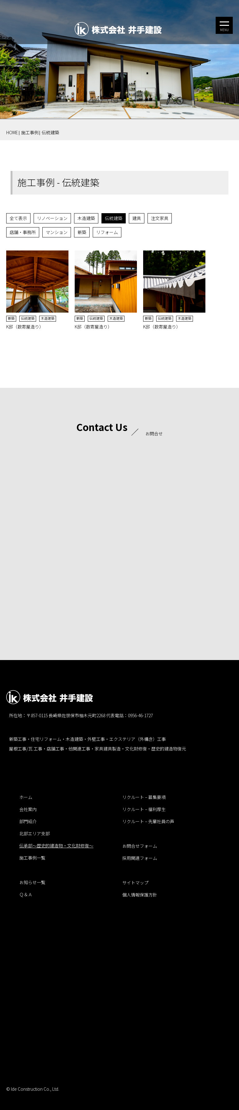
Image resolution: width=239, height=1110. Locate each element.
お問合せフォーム (139, 846)
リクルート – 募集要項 (144, 797)
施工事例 (30, 132)
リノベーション (52, 218)
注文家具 (159, 218)
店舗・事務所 (23, 232)
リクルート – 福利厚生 (144, 809)
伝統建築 (50, 132)
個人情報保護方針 (139, 894)
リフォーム (107, 232)
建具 (136, 218)
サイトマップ (135, 882)
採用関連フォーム (139, 858)
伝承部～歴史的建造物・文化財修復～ (56, 845)
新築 (81, 232)
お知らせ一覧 (32, 882)
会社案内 (28, 809)
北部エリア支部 (34, 833)
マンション (57, 232)
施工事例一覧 (32, 857)
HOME (12, 132)
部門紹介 (28, 821)
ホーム (25, 797)
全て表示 (18, 218)
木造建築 (86, 218)
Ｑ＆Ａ (25, 894)
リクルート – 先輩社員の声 (148, 821)
